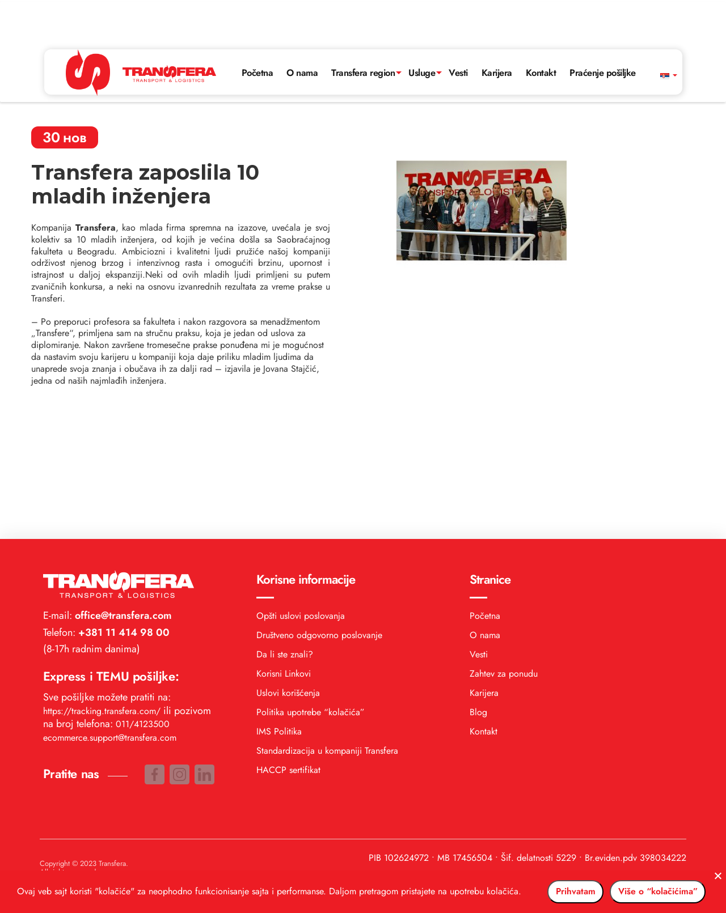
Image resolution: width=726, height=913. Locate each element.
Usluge (426, 31)
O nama (296, 31)
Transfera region (362, 31)
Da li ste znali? (284, 519)
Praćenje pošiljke (620, 31)
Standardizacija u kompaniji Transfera (327, 616)
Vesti (465, 31)
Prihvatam (537, 886)
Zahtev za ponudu (504, 539)
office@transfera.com (122, 481)
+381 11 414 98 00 (122, 498)
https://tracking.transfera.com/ (102, 576)
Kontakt (553, 31)
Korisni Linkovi (283, 539)
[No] (711, 870)
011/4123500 (143, 589)
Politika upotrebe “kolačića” (310, 577)
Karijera (506, 31)
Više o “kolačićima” (645, 886)
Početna (248, 31)
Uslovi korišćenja (288, 558)
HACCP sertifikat (288, 635)
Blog (478, 577)
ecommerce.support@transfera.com (109, 603)
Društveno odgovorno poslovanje (319, 500)
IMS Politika (279, 597)
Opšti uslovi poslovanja (300, 481)
